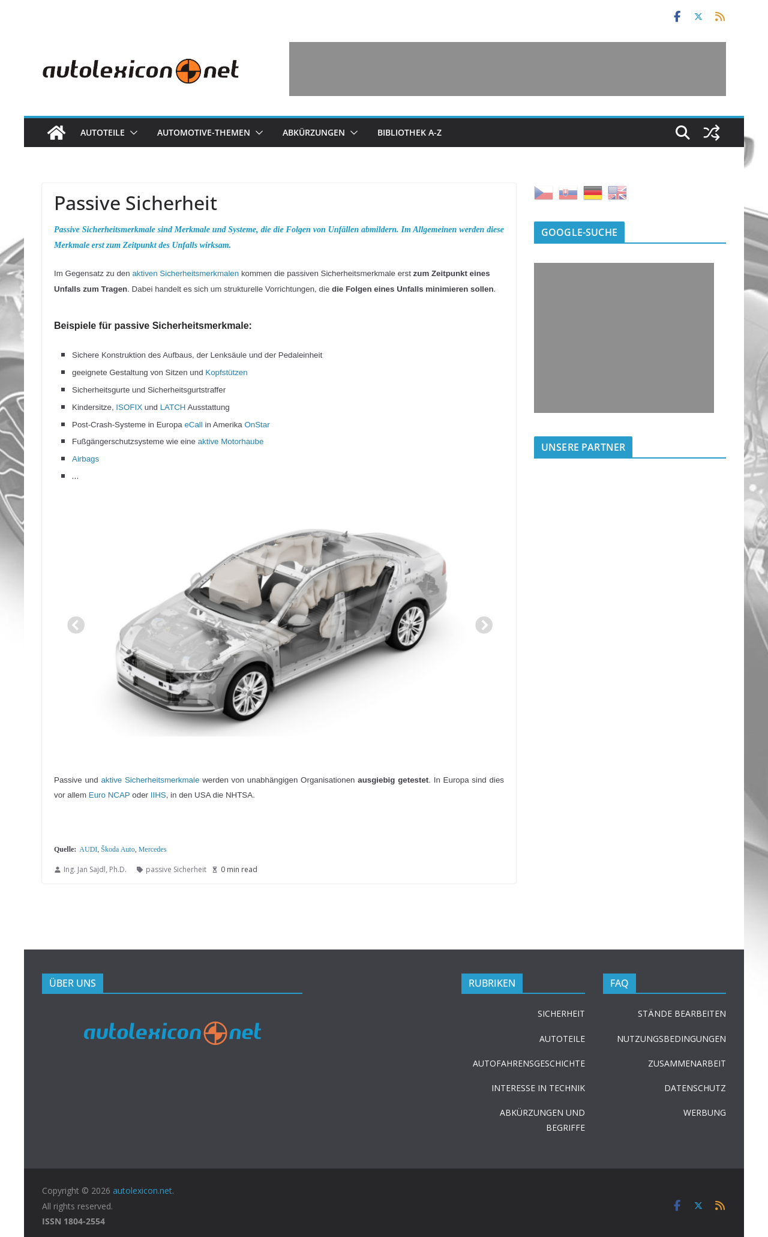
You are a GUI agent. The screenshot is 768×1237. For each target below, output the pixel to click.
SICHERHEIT (561, 1013)
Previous (72, 622)
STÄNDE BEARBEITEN (682, 1013)
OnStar (256, 424)
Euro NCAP (109, 794)
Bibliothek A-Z (409, 132)
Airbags (85, 458)
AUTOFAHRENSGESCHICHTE (529, 1063)
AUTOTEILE (562, 1038)
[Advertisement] (507, 69)
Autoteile (102, 132)
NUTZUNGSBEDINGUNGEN (671, 1038)
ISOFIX (129, 407)
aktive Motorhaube (231, 441)
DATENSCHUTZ (695, 1088)
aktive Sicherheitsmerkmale (150, 779)
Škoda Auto (117, 849)
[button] (131, 132)
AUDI (88, 849)
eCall (193, 424)
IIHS (158, 794)
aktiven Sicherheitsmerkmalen (185, 273)
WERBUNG (704, 1112)
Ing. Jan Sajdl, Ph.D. (95, 869)
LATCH (173, 407)
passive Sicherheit (176, 869)
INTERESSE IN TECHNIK (538, 1088)
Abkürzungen (314, 132)
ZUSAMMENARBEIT (687, 1063)
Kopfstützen (226, 372)
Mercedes (153, 849)
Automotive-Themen (203, 132)
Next (480, 622)
